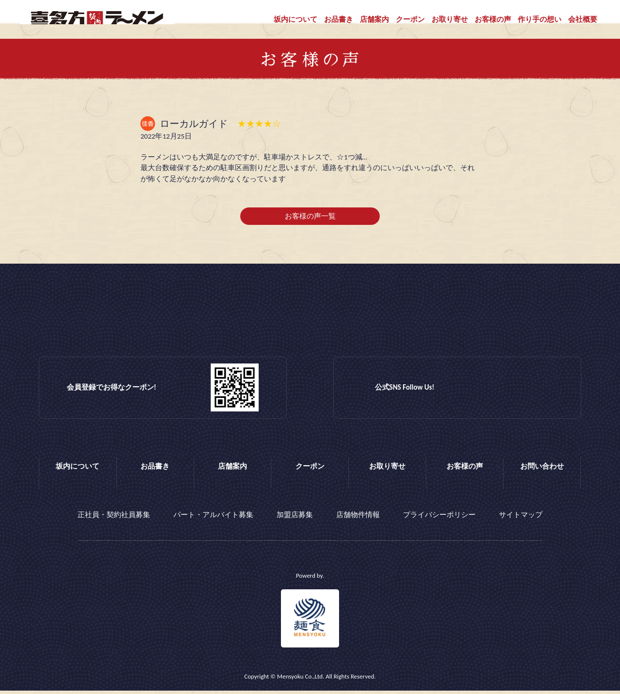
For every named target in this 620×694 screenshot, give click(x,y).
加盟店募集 (295, 519)
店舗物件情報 (358, 519)
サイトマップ (520, 519)
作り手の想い (539, 19)
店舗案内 (374, 19)
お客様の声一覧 (310, 222)
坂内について (295, 19)
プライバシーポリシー (439, 519)
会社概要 (582, 19)
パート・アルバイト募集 (213, 519)
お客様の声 (493, 19)
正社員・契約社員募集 (114, 519)
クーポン (410, 19)
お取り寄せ (450, 19)
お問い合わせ (542, 472)
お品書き (338, 19)
